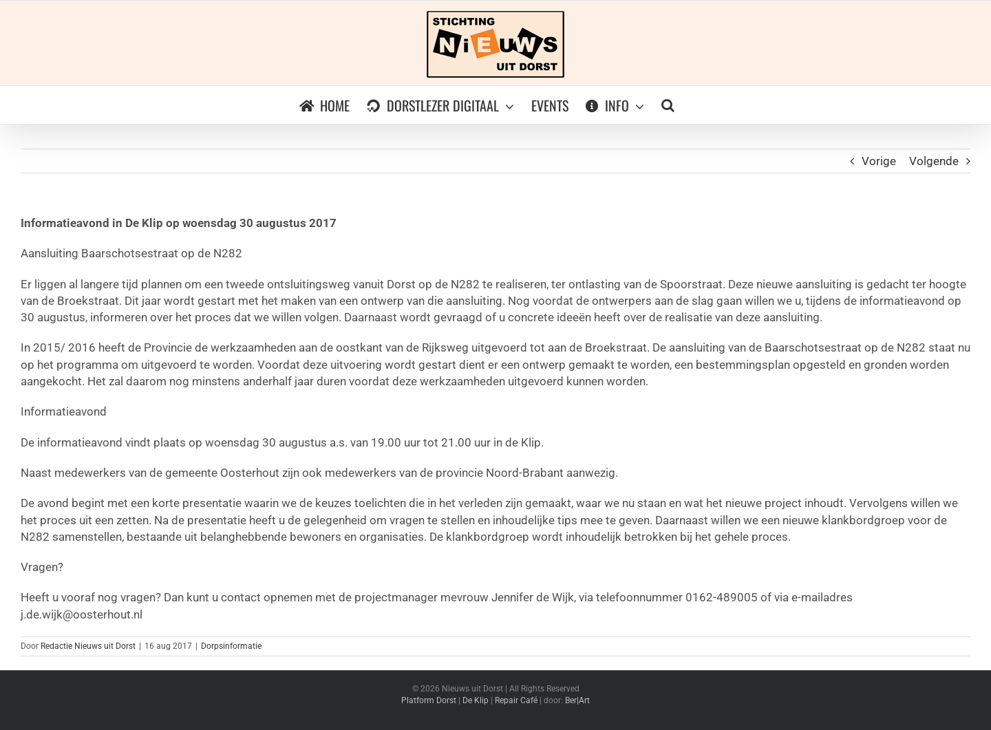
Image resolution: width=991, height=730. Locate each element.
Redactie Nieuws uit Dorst (88, 646)
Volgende (934, 161)
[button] (667, 105)
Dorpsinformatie (231, 646)
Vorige (879, 161)
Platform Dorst (428, 700)
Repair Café (516, 700)
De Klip (475, 700)
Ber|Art (577, 700)
